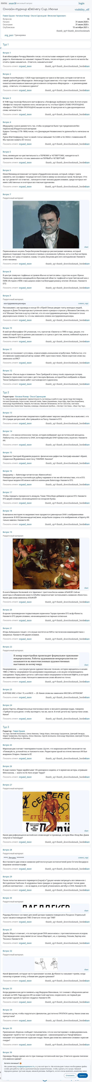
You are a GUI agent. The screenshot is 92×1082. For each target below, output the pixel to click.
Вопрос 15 (7, 452)
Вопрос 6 (7, 170)
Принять (82, 1075)
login (81, 3)
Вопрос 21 (7, 628)
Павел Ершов (9, 15)
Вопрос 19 (7, 532)
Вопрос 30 (7, 898)
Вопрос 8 (7, 271)
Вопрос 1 (7, 52)
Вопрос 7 (7, 194)
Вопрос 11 (7, 349)
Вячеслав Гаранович (57, 15)
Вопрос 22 (7, 646)
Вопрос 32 (7, 951)
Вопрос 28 (7, 850)
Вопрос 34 (7, 1010)
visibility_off (82, 9)
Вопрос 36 (7, 1052)
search (12, 3)
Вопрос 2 (7, 74)
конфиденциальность (26, 1066)
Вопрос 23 (7, 689)
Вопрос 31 (7, 929)
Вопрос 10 (7, 328)
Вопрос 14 (7, 431)
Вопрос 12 (7, 370)
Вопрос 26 (7, 766)
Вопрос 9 (7, 295)
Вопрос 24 (7, 705)
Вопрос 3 (7, 98)
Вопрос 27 (7, 785)
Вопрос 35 (7, 1028)
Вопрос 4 (7, 122)
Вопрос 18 (7, 511)
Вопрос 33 (7, 988)
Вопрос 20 (7, 609)
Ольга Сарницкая (38, 15)
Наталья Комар (23, 15)
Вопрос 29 (7, 876)
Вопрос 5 (7, 152)
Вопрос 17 (7, 492)
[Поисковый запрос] (45, 3)
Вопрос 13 (7, 412)
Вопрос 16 (7, 471)
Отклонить (70, 1075)
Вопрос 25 (7, 745)
